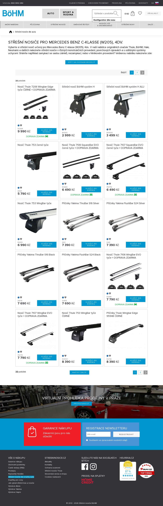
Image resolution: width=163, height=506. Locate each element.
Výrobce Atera (14, 485)
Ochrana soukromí (52, 467)
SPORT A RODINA (72, 13)
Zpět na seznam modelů (81, 61)
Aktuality (48, 461)
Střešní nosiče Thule (53, 470)
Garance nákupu (15, 461)
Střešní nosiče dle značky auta (21, 476)
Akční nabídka (11, 24)
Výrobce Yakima (15, 488)
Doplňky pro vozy (15, 479)
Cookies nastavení (53, 476)
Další (151, 24)
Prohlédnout (81, 403)
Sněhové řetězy (81, 24)
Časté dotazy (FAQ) (16, 467)
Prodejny (12, 470)
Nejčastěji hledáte (16, 473)
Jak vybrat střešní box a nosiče (21, 482)
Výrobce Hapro (14, 491)
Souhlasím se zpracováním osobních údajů (102, 439)
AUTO (46, 13)
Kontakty (143, 3)
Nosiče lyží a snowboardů (104, 24)
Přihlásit (153, 13)
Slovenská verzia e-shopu (56, 473)
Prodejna (117, 3)
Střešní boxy (128, 24)
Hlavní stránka (77, 3)
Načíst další (79, 372)
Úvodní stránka (10, 31)
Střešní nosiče (58, 24)
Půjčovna (130, 3)
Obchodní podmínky (98, 3)
